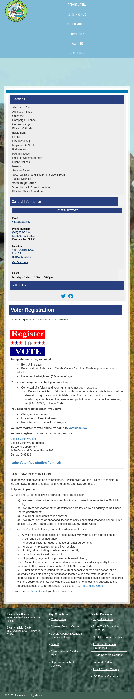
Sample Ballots (21, 170)
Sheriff (55, 644)
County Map (58, 619)
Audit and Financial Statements (104, 646)
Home (14, 320)
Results (16, 166)
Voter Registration (24, 183)
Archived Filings (22, 111)
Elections (18, 99)
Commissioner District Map (64, 653)
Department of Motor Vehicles (63, 664)
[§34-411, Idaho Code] (90, 585)
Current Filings (21, 124)
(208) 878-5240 (21, 232)
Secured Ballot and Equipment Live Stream (39, 174)
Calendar (18, 115)
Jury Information (103, 619)
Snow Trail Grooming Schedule (106, 628)
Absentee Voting (22, 107)
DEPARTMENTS (77, 4)
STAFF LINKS (77, 53)
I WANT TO (77, 43)
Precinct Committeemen (27, 157)
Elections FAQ (21, 141)
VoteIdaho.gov (77, 427)
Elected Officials (22, 128)
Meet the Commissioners (108, 637)
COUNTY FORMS (77, 14)
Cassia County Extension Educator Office (66, 635)
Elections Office (35, 591)
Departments (28, 320)
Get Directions (20, 262)
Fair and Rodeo (102, 662)
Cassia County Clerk (23, 438)
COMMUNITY (77, 33)
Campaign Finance (24, 120)
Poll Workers (20, 149)
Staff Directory (67, 210)
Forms (16, 136)
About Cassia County (106, 669)
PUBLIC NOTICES (77, 24)
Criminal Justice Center (65, 626)
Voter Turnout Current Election (31, 187)
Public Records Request (108, 655)
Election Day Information (27, 191)
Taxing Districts (21, 178)
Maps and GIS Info (23, 145)
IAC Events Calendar (106, 676)
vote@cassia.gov (21, 221)
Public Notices (21, 162)
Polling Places (21, 153)
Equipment (19, 132)
